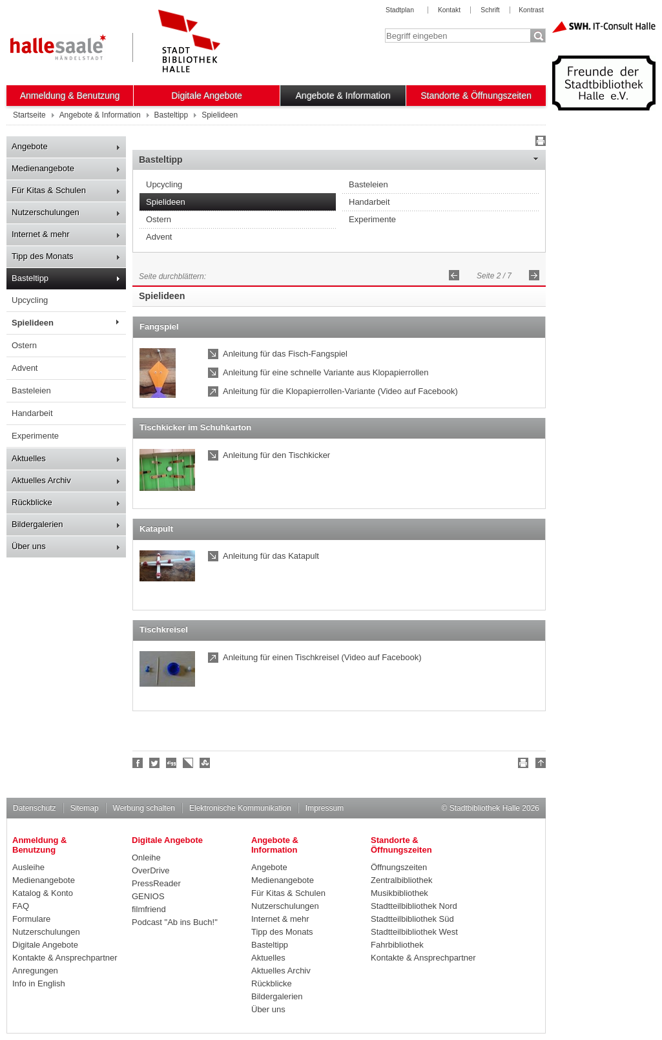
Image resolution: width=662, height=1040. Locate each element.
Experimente (35, 436)
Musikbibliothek (399, 893)
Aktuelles (29, 458)
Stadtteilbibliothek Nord (414, 906)
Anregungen (35, 970)
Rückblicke (32, 502)
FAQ (20, 906)
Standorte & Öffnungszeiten (476, 95)
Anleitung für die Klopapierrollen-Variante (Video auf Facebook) (340, 391)
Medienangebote (43, 168)
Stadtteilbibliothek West (414, 932)
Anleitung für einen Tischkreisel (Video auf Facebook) (322, 657)
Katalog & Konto (42, 893)
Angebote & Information (343, 95)
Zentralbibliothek (401, 880)
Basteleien (31, 390)
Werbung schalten (144, 808)
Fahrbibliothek (397, 945)
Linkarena (188, 763)
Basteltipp (30, 278)
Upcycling (30, 300)
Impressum (324, 808)
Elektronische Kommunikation (240, 808)
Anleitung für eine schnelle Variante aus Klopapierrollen (325, 372)
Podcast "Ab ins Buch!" (175, 922)
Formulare (31, 919)
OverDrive (151, 870)
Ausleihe (28, 867)
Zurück (454, 275)
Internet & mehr (41, 234)
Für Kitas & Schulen (49, 190)
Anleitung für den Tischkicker (276, 455)
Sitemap (84, 808)
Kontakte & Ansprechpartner (65, 957)
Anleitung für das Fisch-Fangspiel (285, 354)
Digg (172, 763)
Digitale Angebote (206, 95)
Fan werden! (138, 763)
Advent (24, 368)
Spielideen (33, 323)
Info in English (38, 983)
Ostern (24, 345)
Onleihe (146, 857)
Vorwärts (534, 275)
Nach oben (539, 765)
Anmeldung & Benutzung (70, 95)
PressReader (156, 883)
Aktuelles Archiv (41, 480)
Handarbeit (32, 413)
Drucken (539, 143)
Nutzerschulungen (45, 212)
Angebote (30, 146)
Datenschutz (34, 808)
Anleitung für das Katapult (271, 556)
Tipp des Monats (43, 256)
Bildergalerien (37, 524)
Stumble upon (205, 763)
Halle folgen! (155, 763)
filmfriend (149, 909)
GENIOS (148, 896)
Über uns (29, 546)
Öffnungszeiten (399, 867)
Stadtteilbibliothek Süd (412, 919)
